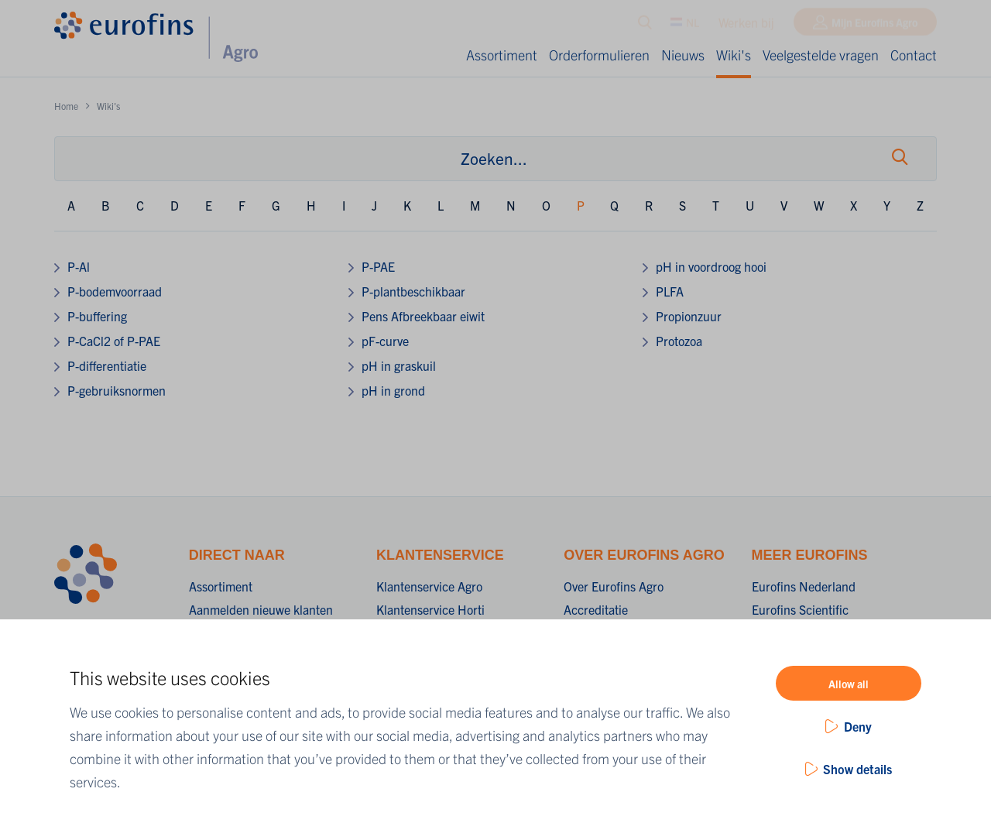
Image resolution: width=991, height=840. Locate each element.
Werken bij (746, 25)
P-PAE (378, 266)
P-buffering (97, 316)
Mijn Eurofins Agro (874, 26)
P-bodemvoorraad (114, 291)
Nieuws (683, 54)
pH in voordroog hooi (711, 266)
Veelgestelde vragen (821, 54)
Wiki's (733, 54)
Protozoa (679, 340)
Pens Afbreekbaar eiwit (423, 316)
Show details (857, 769)
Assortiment (501, 54)
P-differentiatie (106, 365)
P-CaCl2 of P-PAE (113, 340)
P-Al (78, 266)
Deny (858, 726)
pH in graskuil (399, 365)
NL (684, 26)
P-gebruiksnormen (116, 390)
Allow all (848, 684)
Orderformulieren (599, 54)
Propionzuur (689, 316)
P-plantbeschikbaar (413, 291)
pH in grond (393, 390)
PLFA (670, 291)
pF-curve (385, 340)
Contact (913, 54)
